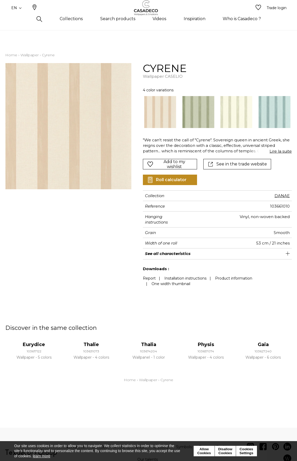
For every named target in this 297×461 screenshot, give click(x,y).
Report (149, 278)
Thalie (91, 344)
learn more (41, 456)
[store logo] (148, 16)
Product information (233, 278)
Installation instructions (185, 278)
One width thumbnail (171, 283)
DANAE (282, 195)
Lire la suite (281, 151)
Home (11, 55)
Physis (206, 344)
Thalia (148, 344)
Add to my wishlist (166, 164)
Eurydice (34, 344)
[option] (160, 112)
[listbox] (214, 112)
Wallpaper (29, 55)
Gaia (263, 344)
